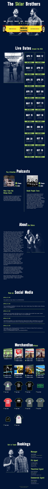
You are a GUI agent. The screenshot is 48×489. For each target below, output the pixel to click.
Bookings (42, 21)
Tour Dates (10, 21)
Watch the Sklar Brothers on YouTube (26, 23)
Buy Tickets (29, 62)
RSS (19, 186)
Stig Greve (25, 487)
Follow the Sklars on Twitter (21, 23)
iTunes (19, 183)
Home (5, 21)
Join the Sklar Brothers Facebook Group (19, 23)
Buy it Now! (7, 408)
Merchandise (35, 21)
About (21, 21)
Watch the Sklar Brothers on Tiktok (28, 23)
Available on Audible (30, 358)
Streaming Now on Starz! (8, 358)
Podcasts (17, 21)
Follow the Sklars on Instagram (23, 23)
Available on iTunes (19, 358)
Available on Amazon (19, 360)
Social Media (28, 21)
